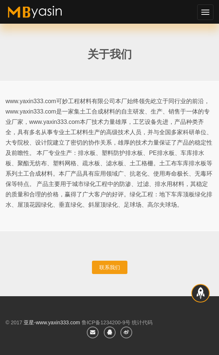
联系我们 (109, 267)
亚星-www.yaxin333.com (52, 322)
